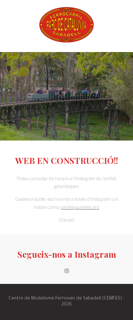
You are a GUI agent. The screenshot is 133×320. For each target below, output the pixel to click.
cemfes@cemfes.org (80, 208)
